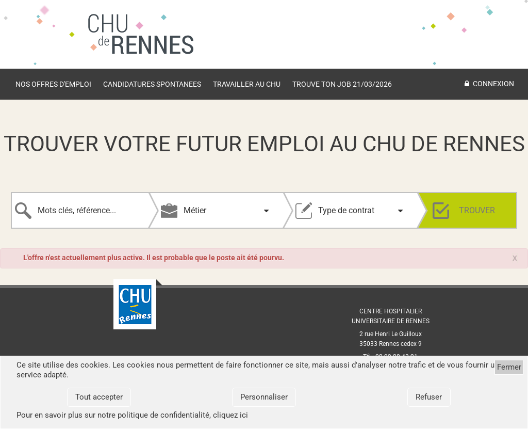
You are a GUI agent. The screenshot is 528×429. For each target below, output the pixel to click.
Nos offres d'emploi (53, 84)
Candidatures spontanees (152, 84)
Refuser (429, 397)
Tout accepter (99, 397)
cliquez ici (230, 415)
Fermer (509, 367)
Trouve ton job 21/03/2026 (342, 84)
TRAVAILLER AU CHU (246, 84)
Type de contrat (346, 210)
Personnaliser (264, 397)
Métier (195, 210)
